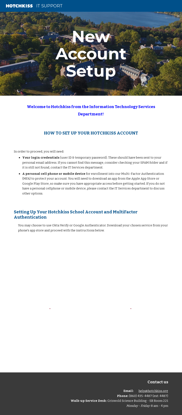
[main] (91, 53)
